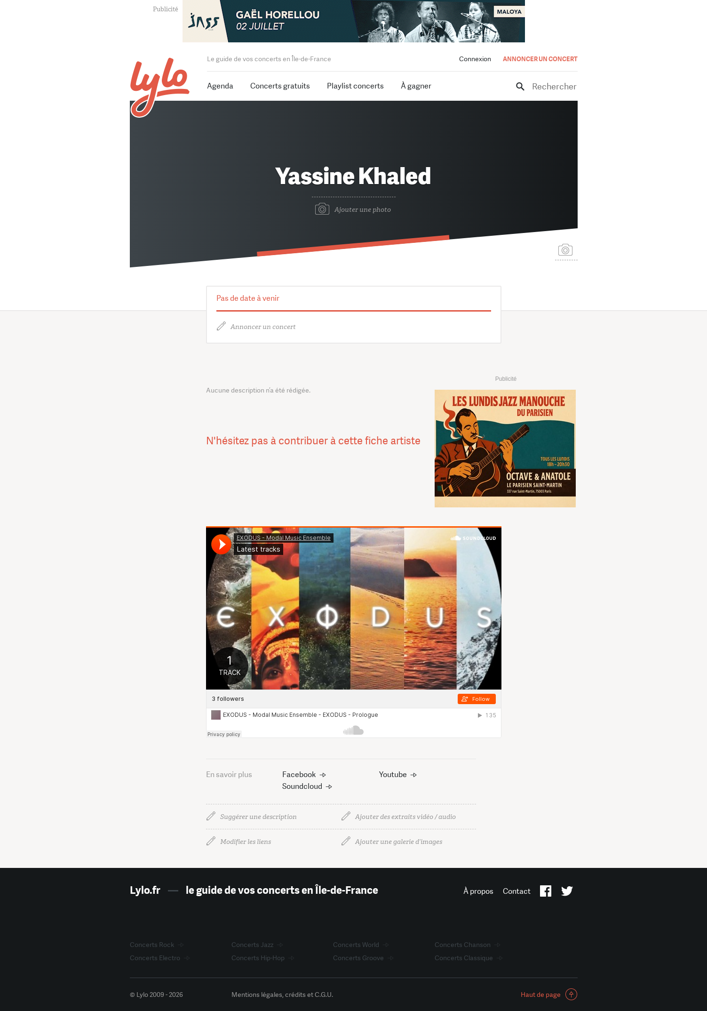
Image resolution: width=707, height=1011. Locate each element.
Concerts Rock (152, 944)
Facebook (299, 774)
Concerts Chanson (463, 944)
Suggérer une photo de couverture (566, 249)
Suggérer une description (258, 816)
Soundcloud (302, 786)
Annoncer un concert (263, 326)
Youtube (393, 774)
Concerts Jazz (252, 944)
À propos (478, 891)
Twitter (567, 892)
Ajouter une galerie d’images (398, 841)
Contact (517, 891)
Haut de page (541, 994)
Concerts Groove (358, 958)
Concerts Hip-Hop (258, 958)
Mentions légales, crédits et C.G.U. (282, 994)
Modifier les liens (245, 841)
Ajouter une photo (362, 209)
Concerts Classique (464, 958)
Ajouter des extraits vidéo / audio (405, 816)
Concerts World (356, 944)
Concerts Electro (155, 958)
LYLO (160, 87)
